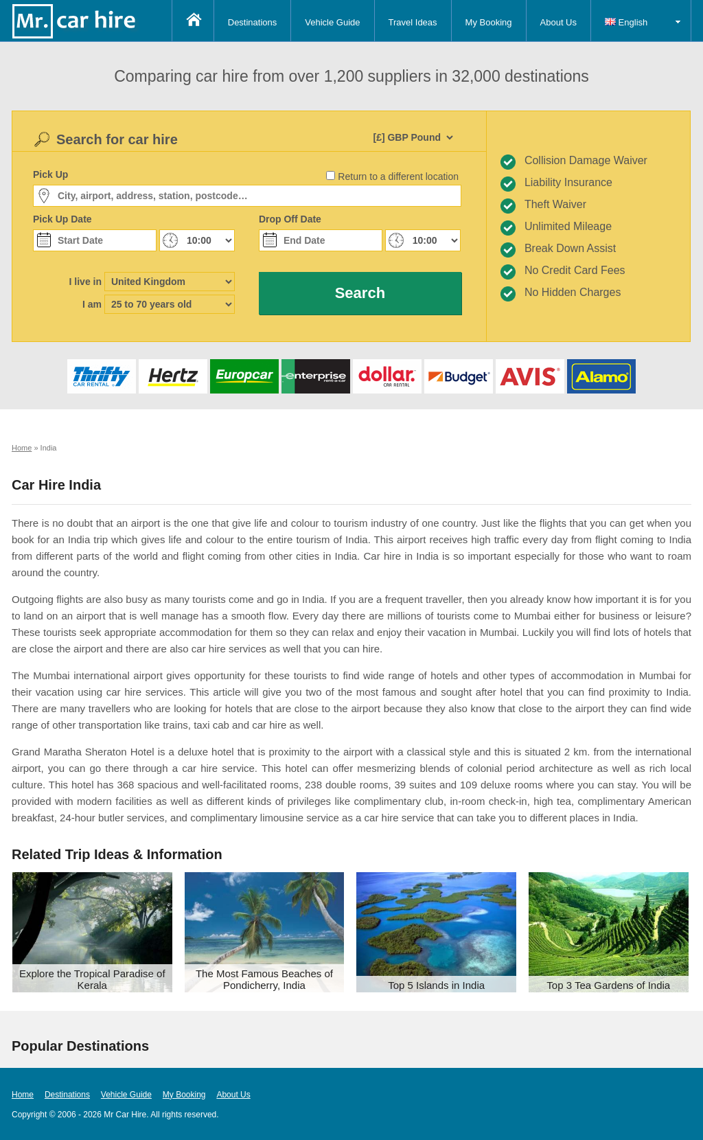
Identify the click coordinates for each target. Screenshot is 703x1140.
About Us (558, 22)
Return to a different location (398, 176)
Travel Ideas (413, 22)
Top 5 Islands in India (436, 985)
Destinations (252, 22)
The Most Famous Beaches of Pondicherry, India (264, 979)
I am (92, 304)
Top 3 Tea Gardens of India (608, 985)
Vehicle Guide (332, 22)
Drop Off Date (290, 219)
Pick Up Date (62, 219)
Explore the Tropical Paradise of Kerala (92, 979)
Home (23, 1094)
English (626, 22)
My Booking (488, 22)
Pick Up (50, 174)
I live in (85, 281)
